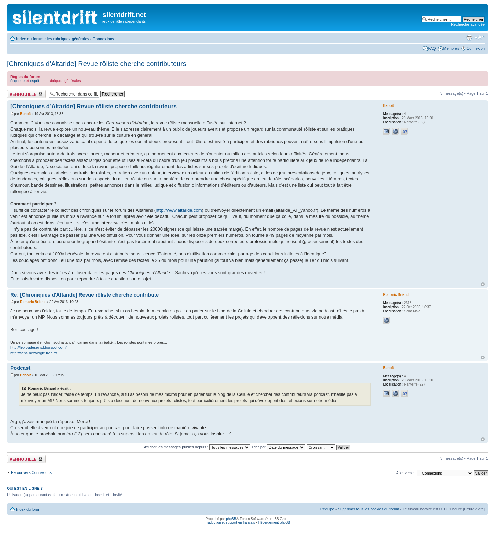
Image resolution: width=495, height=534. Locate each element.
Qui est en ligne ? (25, 488)
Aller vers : (405, 473)
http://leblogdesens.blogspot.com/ (38, 347)
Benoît (25, 114)
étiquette (17, 81)
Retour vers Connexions (31, 472)
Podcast (20, 368)
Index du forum (29, 39)
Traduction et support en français (230, 522)
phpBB (231, 519)
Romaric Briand (32, 302)
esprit (35, 81)
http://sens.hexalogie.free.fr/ (33, 353)
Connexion (475, 48)
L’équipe (327, 509)
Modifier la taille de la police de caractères (480, 37)
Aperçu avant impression (469, 37)
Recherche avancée (468, 24)
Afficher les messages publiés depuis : (197, 447)
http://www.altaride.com (179, 210)
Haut (483, 284)
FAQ (432, 48)
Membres (451, 48)
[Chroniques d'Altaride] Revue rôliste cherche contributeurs (96, 63)
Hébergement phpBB (274, 522)
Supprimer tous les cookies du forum (368, 509)
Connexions (103, 39)
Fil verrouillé (26, 94)
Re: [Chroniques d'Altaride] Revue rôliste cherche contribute (84, 295)
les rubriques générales (68, 39)
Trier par (278, 447)
